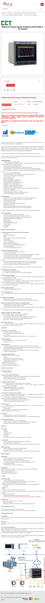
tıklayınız (36, 112)
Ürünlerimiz (9, 13)
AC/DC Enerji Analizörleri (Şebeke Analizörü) (12, 15)
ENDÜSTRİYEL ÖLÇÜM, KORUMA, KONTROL (24, 13)
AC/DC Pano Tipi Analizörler (30, 15)
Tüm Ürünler (10, 85)
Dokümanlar (13, 109)
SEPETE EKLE (6, 104)
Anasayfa (3, 13)
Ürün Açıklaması (5, 109)
